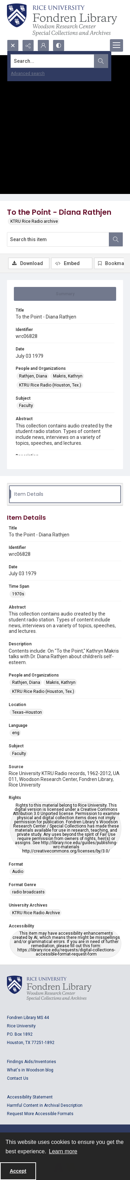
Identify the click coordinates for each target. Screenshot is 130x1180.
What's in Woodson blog (30, 1070)
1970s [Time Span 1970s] (18, 594)
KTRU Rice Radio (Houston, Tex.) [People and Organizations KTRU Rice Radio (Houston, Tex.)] (50, 385)
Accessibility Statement (30, 1097)
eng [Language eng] (15, 732)
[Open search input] (12, 45)
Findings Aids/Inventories (31, 1061)
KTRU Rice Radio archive (34, 221)
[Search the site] (52, 61)
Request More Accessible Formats (40, 1113)
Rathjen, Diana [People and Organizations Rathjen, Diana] (33, 376)
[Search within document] (116, 239)
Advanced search (28, 73)
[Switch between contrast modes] (58, 45)
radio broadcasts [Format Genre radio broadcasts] (28, 892)
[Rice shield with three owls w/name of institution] (62, 19)
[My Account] (43, 45)
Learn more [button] (63, 1151)
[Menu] (116, 45)
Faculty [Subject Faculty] (26, 405)
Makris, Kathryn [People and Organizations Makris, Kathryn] (68, 376)
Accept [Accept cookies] (18, 1171)
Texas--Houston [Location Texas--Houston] (27, 712)
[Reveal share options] (28, 45)
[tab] (65, 293)
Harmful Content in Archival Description (45, 1105)
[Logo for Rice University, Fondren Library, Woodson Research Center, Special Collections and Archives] (49, 988)
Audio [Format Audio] (17, 871)
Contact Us (17, 1078)
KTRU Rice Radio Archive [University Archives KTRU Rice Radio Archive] (36, 912)
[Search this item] (58, 239)
